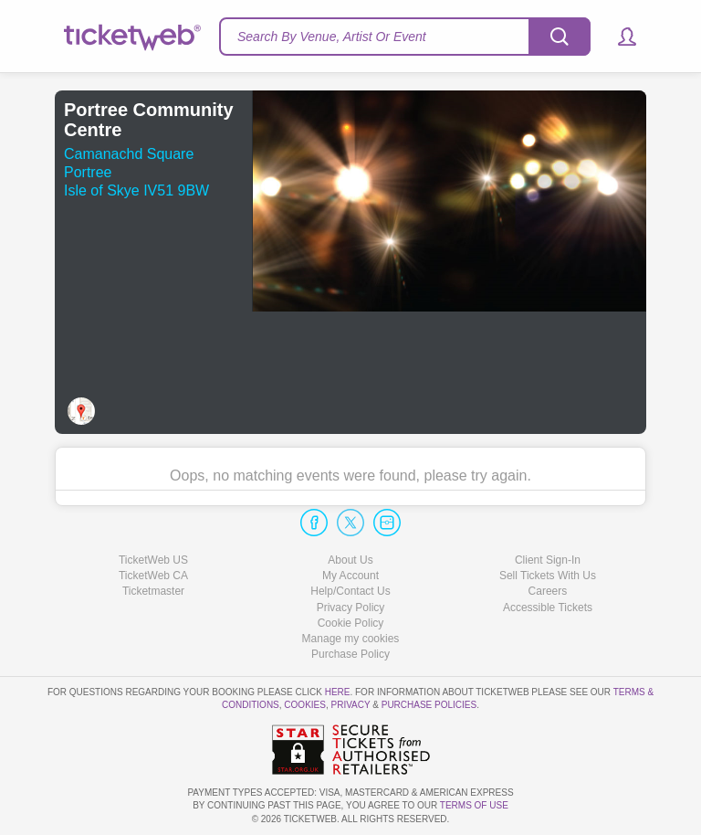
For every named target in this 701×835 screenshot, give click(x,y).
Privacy (351, 705)
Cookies (305, 705)
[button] (618, 36)
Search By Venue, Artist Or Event (331, 36)
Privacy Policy (351, 607)
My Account (350, 575)
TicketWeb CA (153, 575)
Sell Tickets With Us (547, 575)
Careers (548, 591)
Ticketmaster (153, 591)
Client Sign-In (548, 560)
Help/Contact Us (350, 591)
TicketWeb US (153, 560)
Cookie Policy (351, 623)
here (337, 692)
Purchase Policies (429, 705)
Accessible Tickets (547, 607)
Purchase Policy (350, 654)
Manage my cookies (351, 638)
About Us (350, 560)
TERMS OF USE (474, 805)
